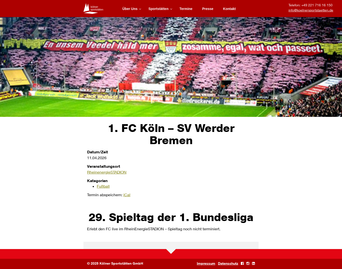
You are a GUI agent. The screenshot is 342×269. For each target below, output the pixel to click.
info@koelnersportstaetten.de (310, 10)
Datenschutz (228, 263)
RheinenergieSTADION (106, 172)
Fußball (103, 186)
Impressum (206, 263)
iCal (126, 194)
